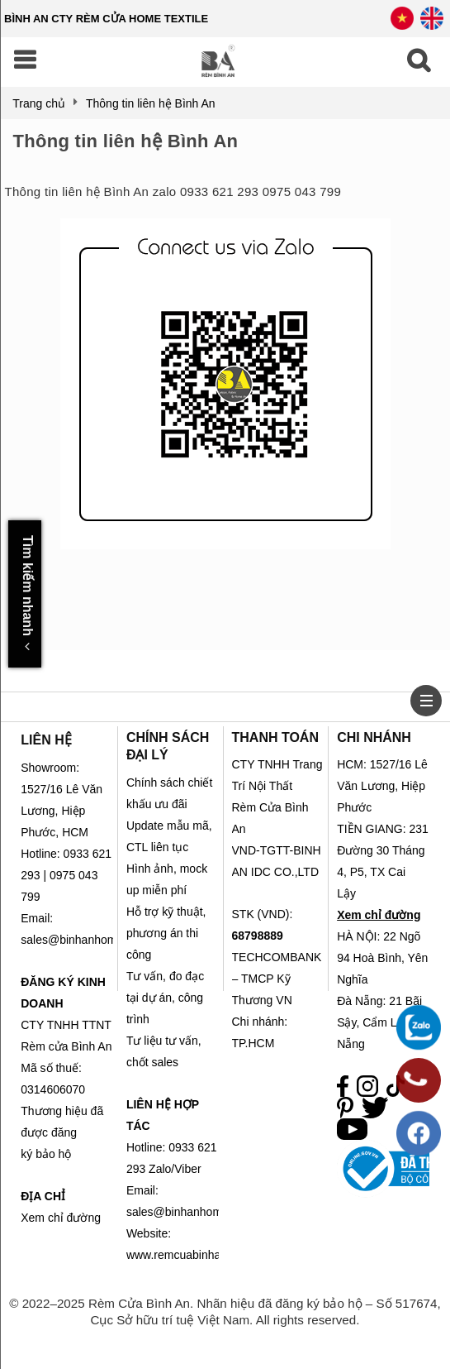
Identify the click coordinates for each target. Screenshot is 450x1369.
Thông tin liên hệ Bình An (125, 141)
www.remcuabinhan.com (189, 1254)
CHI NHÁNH (374, 737)
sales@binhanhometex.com (197, 1211)
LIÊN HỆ (46, 740)
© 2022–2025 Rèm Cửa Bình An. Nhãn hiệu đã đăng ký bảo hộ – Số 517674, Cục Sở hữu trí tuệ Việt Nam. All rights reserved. (224, 1311)
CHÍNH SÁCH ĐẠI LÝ (167, 746)
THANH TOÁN (275, 737)
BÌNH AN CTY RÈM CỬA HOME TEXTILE (106, 18)
